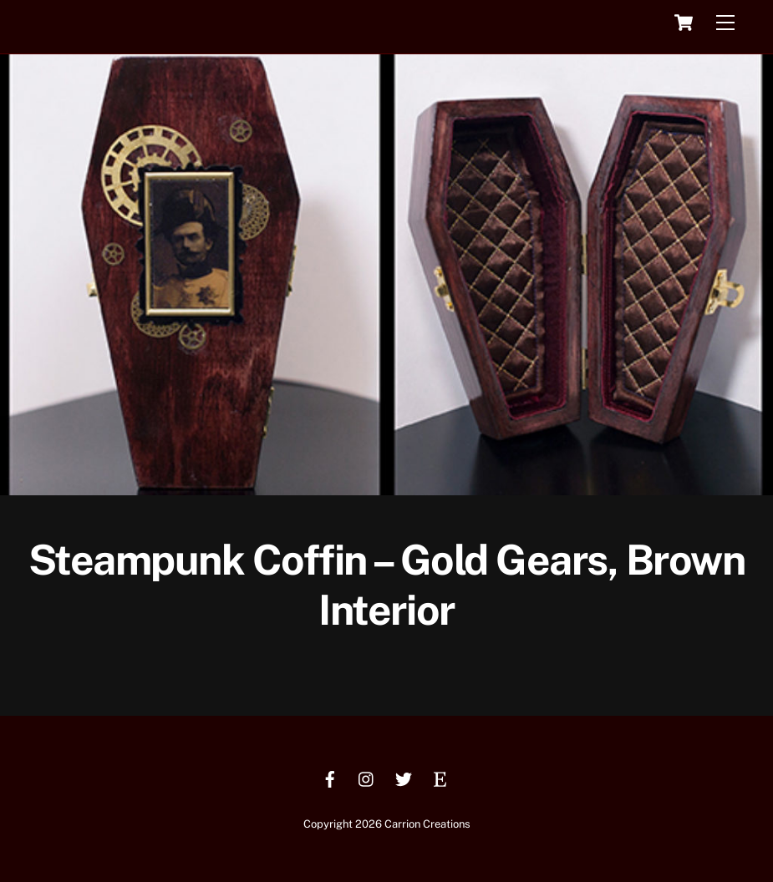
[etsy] (440, 777)
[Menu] (725, 23)
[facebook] (330, 777)
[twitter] (403, 777)
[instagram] (367, 777)
